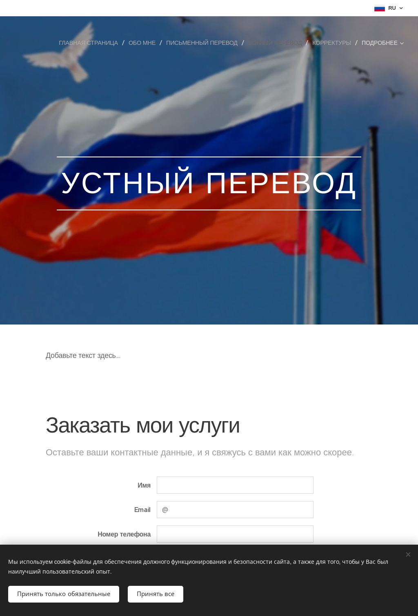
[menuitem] (91, 43)
